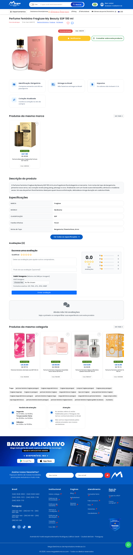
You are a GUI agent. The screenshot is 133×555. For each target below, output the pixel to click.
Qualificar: (16, 255)
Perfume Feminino (43, 22)
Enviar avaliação (44, 292)
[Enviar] (107, 475)
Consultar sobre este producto (107, 38)
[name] (60, 475)
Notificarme (74, 38)
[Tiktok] (24, 528)
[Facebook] (14, 528)
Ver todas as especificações (66, 237)
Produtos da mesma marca (29, 116)
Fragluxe (52, 22)
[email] (89, 475)
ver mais (119, 116)
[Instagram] (19, 528)
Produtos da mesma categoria (31, 327)
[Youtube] (30, 528)
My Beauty (59, 22)
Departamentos (18, 11)
